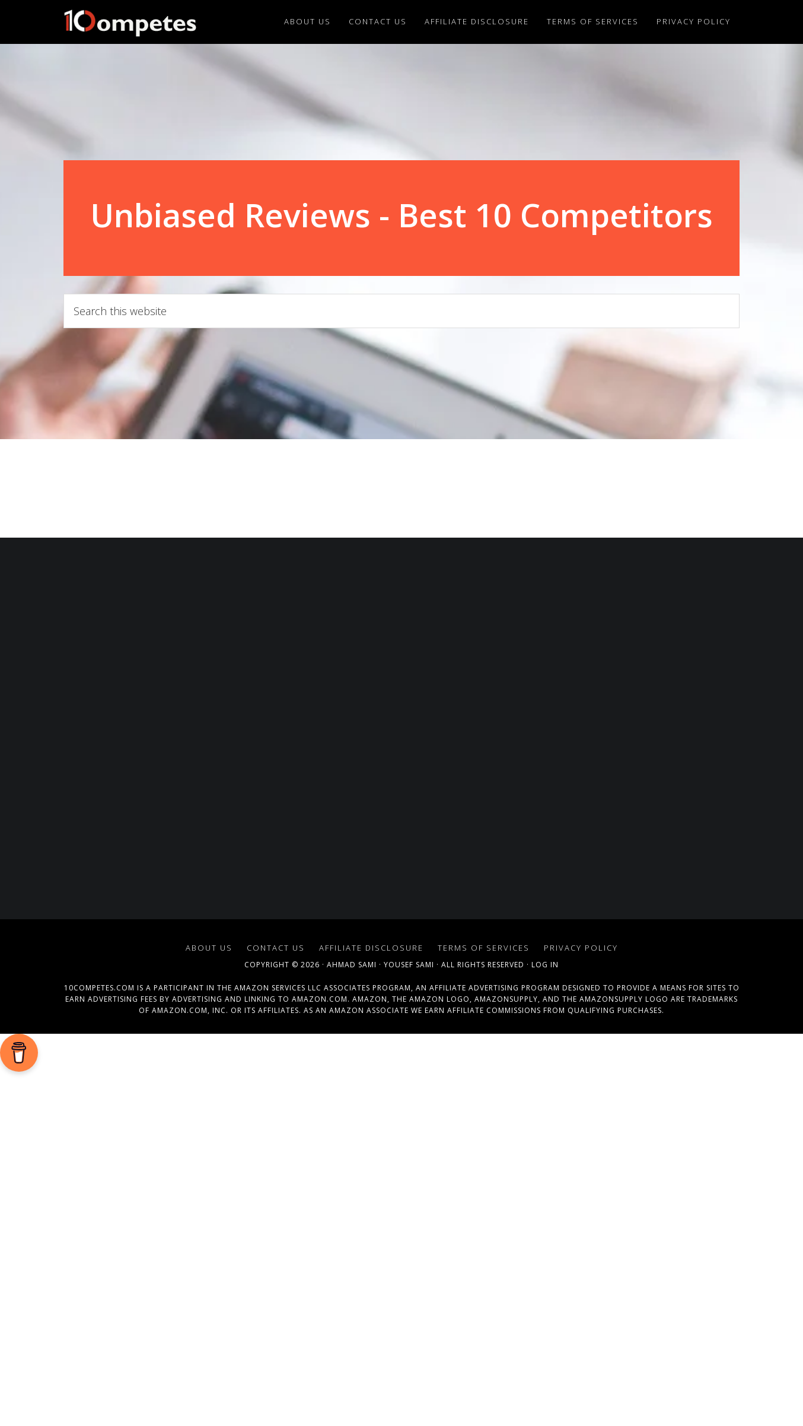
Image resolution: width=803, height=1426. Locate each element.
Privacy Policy (581, 947)
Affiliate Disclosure (371, 947)
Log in (545, 965)
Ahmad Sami (352, 965)
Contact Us (276, 947)
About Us (209, 947)
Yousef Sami (409, 965)
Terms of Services (484, 947)
